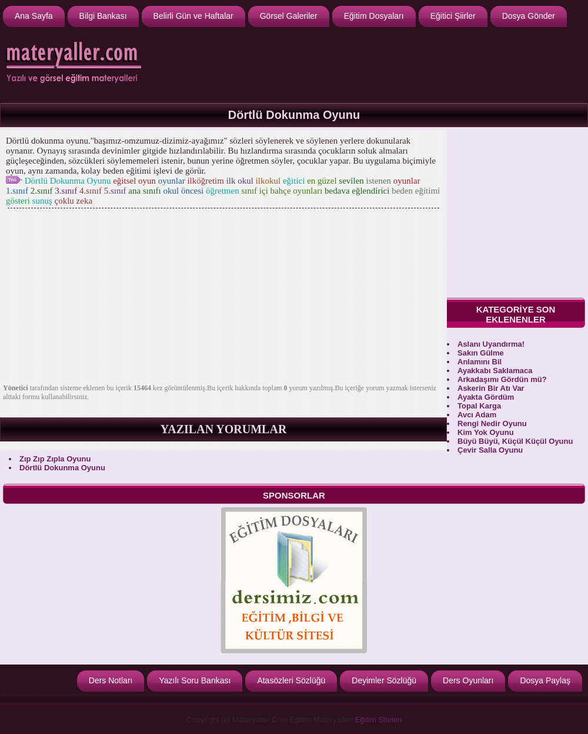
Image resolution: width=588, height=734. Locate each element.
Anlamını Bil (479, 361)
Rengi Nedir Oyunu (492, 423)
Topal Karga (479, 405)
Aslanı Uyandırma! (490, 344)
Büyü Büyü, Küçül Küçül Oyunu (515, 441)
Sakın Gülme (480, 352)
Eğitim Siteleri (378, 719)
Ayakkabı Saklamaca (494, 370)
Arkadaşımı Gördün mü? (502, 379)
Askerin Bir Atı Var (490, 388)
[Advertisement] (223, 298)
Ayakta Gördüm (485, 397)
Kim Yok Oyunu (485, 432)
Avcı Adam (476, 414)
